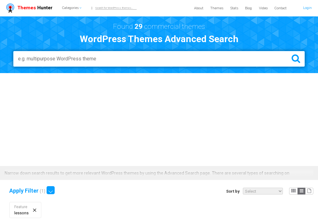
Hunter (29, 8)
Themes (216, 8)
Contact (281, 8)
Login (307, 8)
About (198, 8)
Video (263, 8)
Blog (248, 8)
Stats (234, 8)
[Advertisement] (159, 119)
